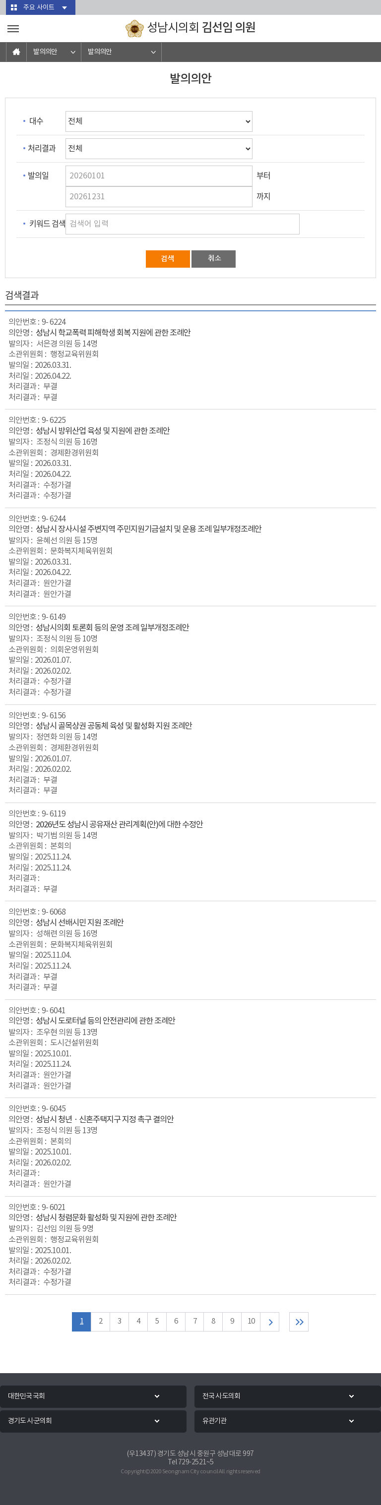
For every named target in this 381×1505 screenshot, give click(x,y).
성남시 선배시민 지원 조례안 (80, 923)
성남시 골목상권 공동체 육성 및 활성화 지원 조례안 (114, 726)
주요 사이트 (39, 7)
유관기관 (214, 1421)
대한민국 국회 (26, 1396)
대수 (36, 120)
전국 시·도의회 (221, 1396)
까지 (263, 196)
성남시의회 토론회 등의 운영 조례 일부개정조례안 (112, 628)
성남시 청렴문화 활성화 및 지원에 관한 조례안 (106, 1218)
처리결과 (42, 148)
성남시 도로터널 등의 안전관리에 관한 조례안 (105, 1021)
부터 (263, 175)
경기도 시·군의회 (30, 1421)
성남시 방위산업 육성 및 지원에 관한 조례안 (103, 431)
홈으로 (16, 52)
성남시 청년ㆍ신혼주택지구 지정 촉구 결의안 (105, 1120)
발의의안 (45, 52)
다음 (270, 1321)
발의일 (38, 175)
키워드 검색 (47, 223)
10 (251, 1322)
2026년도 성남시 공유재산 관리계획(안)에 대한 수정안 (119, 825)
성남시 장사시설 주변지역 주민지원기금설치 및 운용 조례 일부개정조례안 (148, 529)
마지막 (299, 1321)
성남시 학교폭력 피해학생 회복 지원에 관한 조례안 (113, 333)
